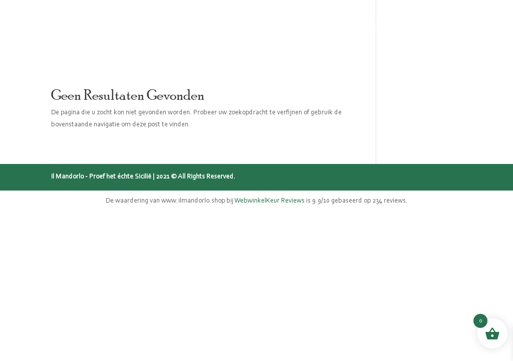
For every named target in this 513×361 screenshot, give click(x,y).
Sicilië (231, 25)
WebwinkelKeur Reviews (269, 201)
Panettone (183, 25)
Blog (338, 25)
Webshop (127, 25)
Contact (433, 25)
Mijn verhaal (286, 25)
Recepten (382, 25)
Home (79, 25)
